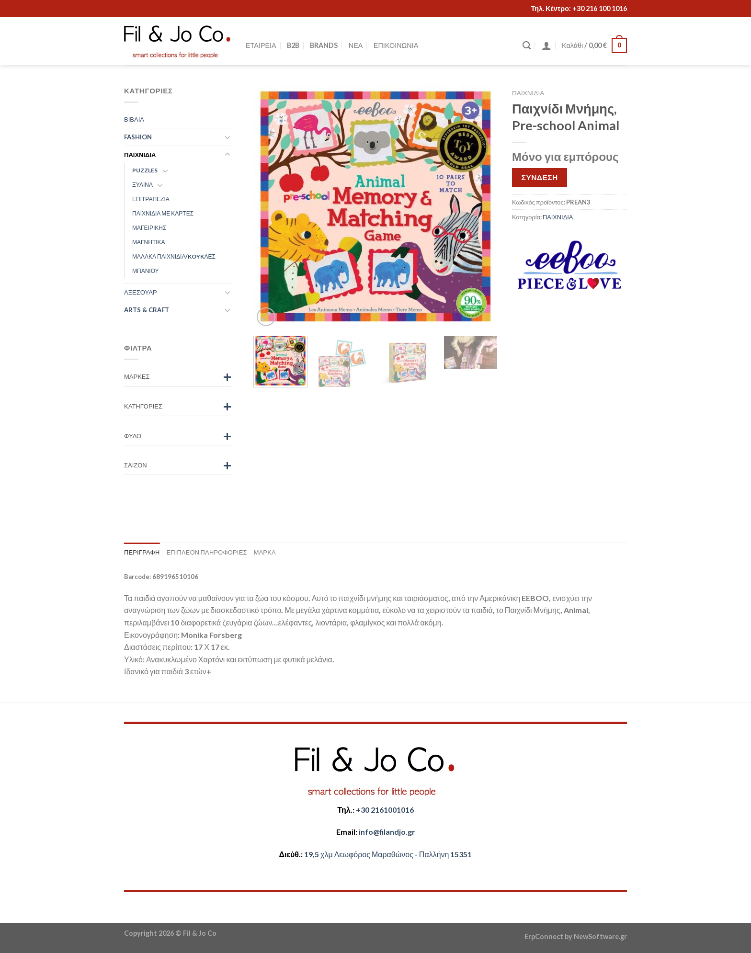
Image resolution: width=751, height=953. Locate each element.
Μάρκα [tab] (265, 552)
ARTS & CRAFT (146, 310)
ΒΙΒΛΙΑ (134, 119)
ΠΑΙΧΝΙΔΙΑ (528, 93)
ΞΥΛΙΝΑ (142, 184)
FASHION (138, 137)
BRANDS (324, 45)
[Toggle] (227, 137)
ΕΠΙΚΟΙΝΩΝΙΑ (396, 45)
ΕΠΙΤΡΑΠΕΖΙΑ (151, 199)
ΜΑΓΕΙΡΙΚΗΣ (149, 227)
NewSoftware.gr (600, 936)
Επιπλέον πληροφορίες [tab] (206, 552)
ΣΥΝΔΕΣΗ (540, 177)
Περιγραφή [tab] (141, 552)
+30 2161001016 (385, 809)
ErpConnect (543, 936)
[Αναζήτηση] (527, 46)
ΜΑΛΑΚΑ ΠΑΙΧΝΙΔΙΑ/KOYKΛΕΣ (174, 256)
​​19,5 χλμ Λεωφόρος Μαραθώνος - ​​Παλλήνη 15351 (388, 854)
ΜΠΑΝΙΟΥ (145, 270)
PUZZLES (145, 170)
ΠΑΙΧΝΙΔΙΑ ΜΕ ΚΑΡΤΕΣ (162, 213)
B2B (293, 45)
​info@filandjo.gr (387, 831)
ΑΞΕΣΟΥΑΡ (140, 292)
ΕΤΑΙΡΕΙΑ (261, 45)
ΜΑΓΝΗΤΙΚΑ (148, 242)
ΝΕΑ (356, 45)
